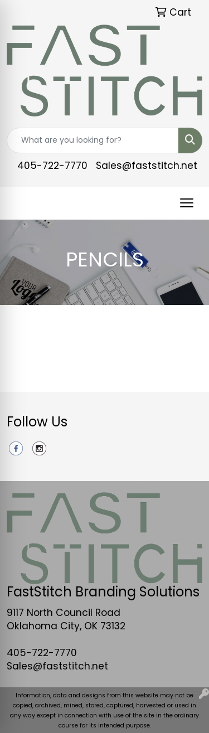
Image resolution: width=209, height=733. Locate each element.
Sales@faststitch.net (146, 165)
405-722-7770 (52, 165)
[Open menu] (187, 203)
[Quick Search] (93, 140)
